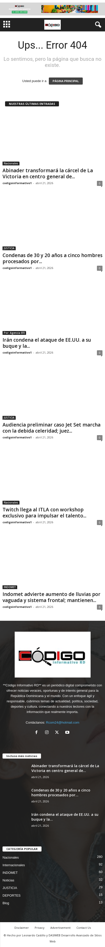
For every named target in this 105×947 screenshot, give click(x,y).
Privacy (40, 928)
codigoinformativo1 (17, 183)
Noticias (8, 880)
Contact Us (83, 928)
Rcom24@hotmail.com (62, 722)
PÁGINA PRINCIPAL (66, 81)
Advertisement (60, 928)
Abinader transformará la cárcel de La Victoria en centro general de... (48, 173)
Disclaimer (21, 928)
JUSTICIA (9, 248)
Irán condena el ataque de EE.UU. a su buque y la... (47, 343)
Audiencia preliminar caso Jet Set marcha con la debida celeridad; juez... (51, 427)
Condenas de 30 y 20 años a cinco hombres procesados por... (52, 258)
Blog (6, 903)
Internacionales (14, 865)
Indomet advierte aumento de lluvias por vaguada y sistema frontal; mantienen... (51, 597)
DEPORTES (11, 895)
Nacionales (11, 163)
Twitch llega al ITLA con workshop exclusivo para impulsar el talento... (44, 512)
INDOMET (10, 587)
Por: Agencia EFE (14, 333)
